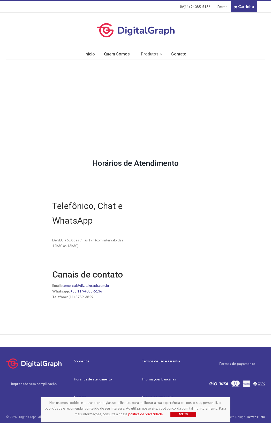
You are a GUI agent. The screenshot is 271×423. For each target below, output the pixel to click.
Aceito (183, 414)
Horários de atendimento (93, 379)
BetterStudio (256, 417)
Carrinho (244, 6)
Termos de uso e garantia (161, 361)
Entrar (222, 7)
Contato (178, 54)
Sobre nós (81, 361)
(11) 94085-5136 (195, 7)
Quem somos (117, 54)
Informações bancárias (159, 379)
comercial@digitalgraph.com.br (85, 285)
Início (90, 54)
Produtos (150, 54)
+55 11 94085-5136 (86, 291)
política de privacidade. (145, 414)
